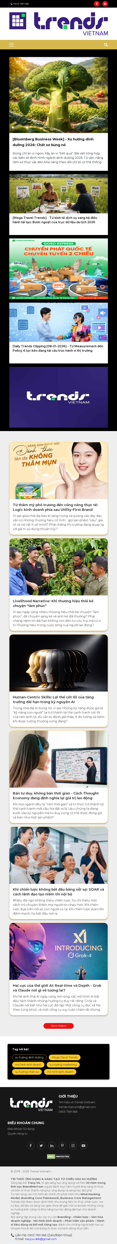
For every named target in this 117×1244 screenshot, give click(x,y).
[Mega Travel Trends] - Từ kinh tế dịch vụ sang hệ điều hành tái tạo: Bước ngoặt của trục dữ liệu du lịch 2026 (55, 220)
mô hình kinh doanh (28, 1064)
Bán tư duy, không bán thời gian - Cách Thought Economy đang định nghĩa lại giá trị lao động (56, 795)
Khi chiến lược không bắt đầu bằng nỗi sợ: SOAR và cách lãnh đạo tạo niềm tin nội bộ (58, 891)
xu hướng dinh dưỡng (29, 1057)
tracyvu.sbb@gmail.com (41, 1239)
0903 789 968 (20, 3)
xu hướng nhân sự (27, 1072)
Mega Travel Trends (64, 1057)
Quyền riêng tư (17, 1133)
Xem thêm (58, 1026)
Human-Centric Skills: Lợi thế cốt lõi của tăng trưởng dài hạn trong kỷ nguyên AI (53, 699)
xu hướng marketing (63, 1064)
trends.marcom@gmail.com (77, 1107)
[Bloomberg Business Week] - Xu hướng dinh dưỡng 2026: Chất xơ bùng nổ (53, 142)
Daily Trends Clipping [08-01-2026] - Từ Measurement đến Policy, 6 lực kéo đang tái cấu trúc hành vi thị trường (58, 348)
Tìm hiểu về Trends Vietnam (77, 1102)
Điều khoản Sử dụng (21, 1129)
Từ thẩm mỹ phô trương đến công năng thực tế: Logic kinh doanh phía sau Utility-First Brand (55, 507)
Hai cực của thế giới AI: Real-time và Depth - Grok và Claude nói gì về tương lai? (57, 988)
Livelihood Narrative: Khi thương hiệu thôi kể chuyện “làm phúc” (53, 603)
